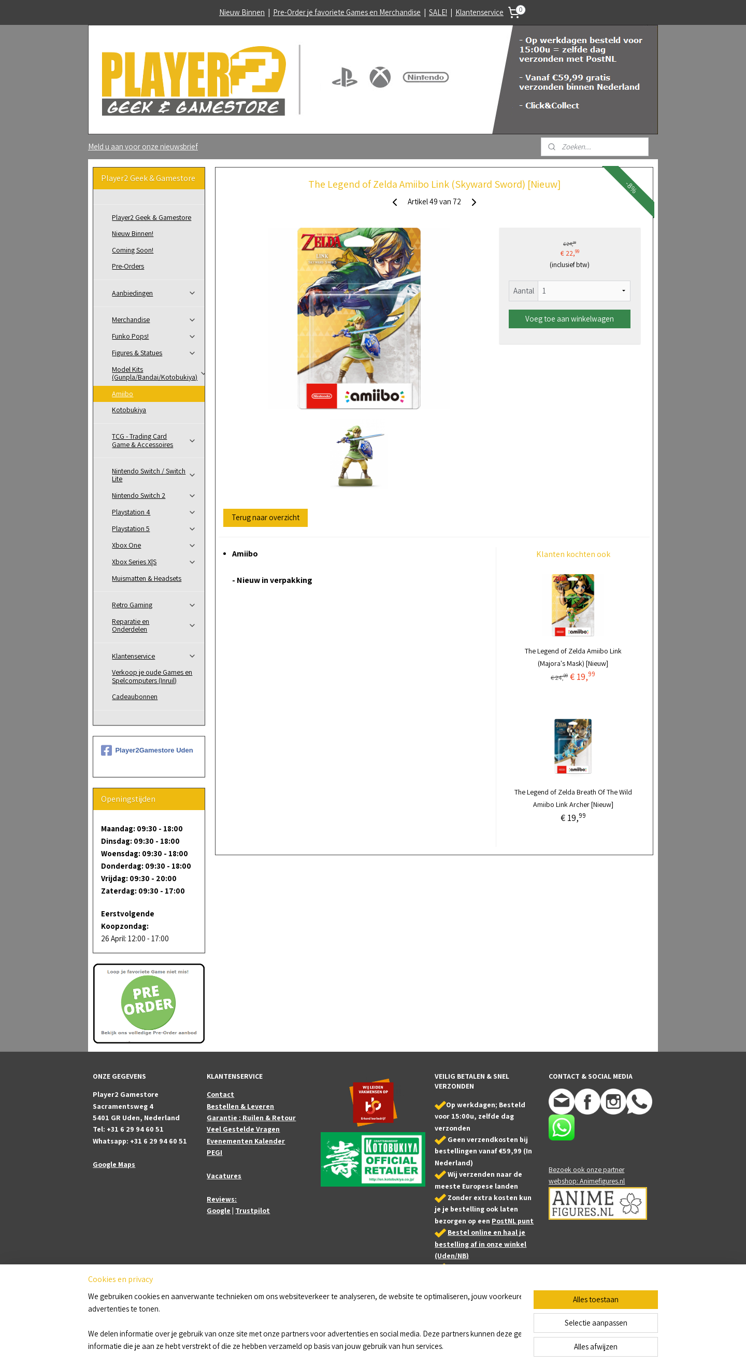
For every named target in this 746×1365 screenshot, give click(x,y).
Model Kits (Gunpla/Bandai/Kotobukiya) (158, 373)
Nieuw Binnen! (132, 233)
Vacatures (224, 1175)
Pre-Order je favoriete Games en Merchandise (347, 12)
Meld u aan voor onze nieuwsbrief (143, 146)
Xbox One (154, 545)
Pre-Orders (128, 266)
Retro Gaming (154, 604)
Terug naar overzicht (265, 517)
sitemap (356, 1345)
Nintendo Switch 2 (154, 495)
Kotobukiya (129, 409)
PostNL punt (513, 1220)
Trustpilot (252, 1210)
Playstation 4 (154, 512)
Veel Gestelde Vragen (243, 1129)
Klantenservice (479, 12)
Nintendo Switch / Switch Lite (154, 474)
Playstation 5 (154, 528)
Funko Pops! (154, 336)
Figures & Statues (154, 352)
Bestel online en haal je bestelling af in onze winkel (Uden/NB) (480, 1244)
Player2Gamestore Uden (147, 750)
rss (372, 1345)
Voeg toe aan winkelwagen (569, 319)
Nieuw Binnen (242, 12)
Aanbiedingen (154, 293)
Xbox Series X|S (154, 561)
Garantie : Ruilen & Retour (251, 1117)
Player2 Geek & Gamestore (151, 217)
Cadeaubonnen (134, 696)
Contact (220, 1094)
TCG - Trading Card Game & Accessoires (154, 440)
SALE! (438, 12)
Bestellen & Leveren (240, 1106)
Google (219, 1210)
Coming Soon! (132, 250)
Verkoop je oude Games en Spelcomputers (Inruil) (152, 676)
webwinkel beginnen (403, 1345)
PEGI (214, 1152)
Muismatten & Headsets (146, 578)
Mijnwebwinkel (477, 1345)
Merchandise (154, 319)
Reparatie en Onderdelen (154, 625)
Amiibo (122, 393)
